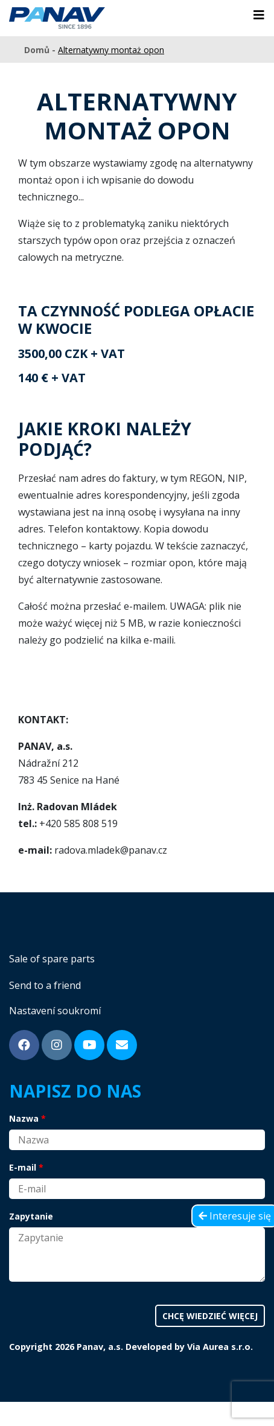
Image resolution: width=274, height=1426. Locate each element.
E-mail (22, 1167)
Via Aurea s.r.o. (220, 1346)
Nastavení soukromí (55, 1010)
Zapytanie (31, 1216)
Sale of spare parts (52, 958)
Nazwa (24, 1118)
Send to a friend (45, 985)
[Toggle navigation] (259, 15)
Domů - (41, 50)
